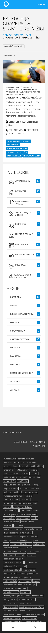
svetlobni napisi (25, 581)
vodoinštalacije (31, 562)
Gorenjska (15, 297)
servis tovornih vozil (26, 458)
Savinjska (15, 381)
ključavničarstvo (25, 91)
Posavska (15, 364)
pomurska (26, 484)
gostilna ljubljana (21, 469)
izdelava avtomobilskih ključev (18, 141)
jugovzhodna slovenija (33, 529)
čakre (38, 488)
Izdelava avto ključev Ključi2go (24, 98)
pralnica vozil (25, 499)
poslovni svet (22, 35)
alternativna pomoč (11, 592)
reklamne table (25, 603)
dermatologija (22, 540)
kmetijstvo (20, 224)
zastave (36, 581)
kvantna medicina (11, 603)
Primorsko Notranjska (21, 373)
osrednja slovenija (29, 618)
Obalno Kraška (17, 331)
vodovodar (31, 555)
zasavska (24, 473)
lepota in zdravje (24, 234)
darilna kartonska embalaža (14, 555)
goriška (34, 518)
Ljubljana (8, 55)
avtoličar (23, 551)
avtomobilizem (11, 89)
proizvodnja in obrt (17, 94)
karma (6, 544)
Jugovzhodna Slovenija (22, 314)
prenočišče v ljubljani (29, 462)
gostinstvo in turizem (22, 202)
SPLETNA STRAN (16, 133)
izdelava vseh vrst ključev (17, 152)
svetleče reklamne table (34, 614)
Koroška (14, 322)
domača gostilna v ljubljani (21, 544)
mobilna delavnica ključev (17, 148)
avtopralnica (8, 469)
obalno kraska (38, 544)
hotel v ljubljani (26, 532)
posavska (28, 495)
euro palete (34, 540)
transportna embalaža (34, 595)
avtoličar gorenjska (11, 514)
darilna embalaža (10, 607)
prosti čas (20, 265)
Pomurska (15, 356)
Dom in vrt (20, 191)
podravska (34, 473)
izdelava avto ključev (31, 155)
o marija (35, 484)
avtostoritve (23, 89)
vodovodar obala (10, 581)
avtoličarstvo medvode (13, 547)
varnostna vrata (10, 458)
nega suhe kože (35, 551)
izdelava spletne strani (12, 503)
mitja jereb (8, 525)
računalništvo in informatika (22, 276)
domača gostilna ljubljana (13, 595)
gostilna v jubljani (27, 521)
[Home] (13, 626)
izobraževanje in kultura (23, 214)
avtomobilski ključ (14, 155)
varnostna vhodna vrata (13, 495)
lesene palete (9, 518)
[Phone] (35, 626)
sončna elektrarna (11, 499)
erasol (31, 610)
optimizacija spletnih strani (27, 573)
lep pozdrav (25, 592)
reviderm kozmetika (11, 492)
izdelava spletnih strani (13, 577)
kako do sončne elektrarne (30, 510)
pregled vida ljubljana (12, 569)
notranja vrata (9, 573)
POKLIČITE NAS (16, 130)
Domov (7, 35)
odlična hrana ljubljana (32, 477)
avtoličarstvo (23, 481)
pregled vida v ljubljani (28, 536)
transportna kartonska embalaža (16, 466)
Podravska (15, 348)
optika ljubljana (37, 466)
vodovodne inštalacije (12, 566)
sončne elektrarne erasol (13, 562)
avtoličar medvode (30, 503)
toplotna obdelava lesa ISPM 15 (31, 607)
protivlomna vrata (11, 536)
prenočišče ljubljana (11, 521)
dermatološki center (11, 462)
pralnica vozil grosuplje (12, 477)
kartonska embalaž (11, 473)
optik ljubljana (9, 540)
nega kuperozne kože (12, 484)
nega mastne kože (11, 488)
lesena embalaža (28, 569)
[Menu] (41, 4)
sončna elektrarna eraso (13, 529)
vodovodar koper (22, 518)
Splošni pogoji (20, 442)
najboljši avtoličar (10, 599)
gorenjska (27, 577)
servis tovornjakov (11, 510)
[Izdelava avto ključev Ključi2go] (24, 71)
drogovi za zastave (11, 532)
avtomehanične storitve (13, 584)
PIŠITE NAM (32, 130)
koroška (34, 469)
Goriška (14, 305)
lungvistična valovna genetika (15, 610)
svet (24, 566)
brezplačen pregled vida (22, 507)
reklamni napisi (30, 584)
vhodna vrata (19, 525)
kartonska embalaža (27, 599)
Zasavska (14, 390)
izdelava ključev (13, 144)
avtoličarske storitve (28, 514)
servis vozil (28, 547)
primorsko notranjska (12, 618)
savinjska (7, 507)
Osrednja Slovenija (11, 46)
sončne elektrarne (27, 488)
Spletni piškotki (37, 442)
